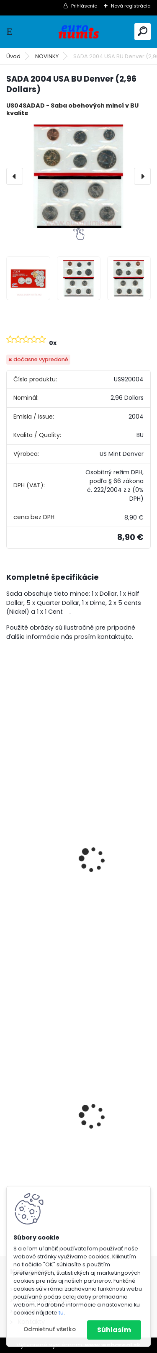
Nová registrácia (131, 6)
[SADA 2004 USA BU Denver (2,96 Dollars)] (78, 176)
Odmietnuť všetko (49, 1329)
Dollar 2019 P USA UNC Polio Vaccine (70, 889)
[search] (142, 31)
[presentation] (14, 176)
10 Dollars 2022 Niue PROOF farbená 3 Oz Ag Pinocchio (77, 1132)
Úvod (13, 56)
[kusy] (37, 931)
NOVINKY (47, 56)
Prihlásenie (84, 6)
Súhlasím (114, 1330)
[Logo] (78, 31)
